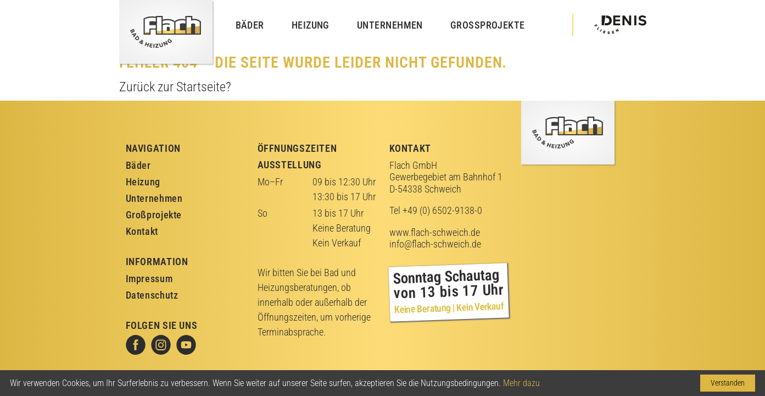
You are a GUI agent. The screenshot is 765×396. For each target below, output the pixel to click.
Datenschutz (152, 295)
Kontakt (142, 231)
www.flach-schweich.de (434, 232)
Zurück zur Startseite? (175, 87)
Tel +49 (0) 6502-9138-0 (435, 210)
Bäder (250, 25)
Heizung (311, 25)
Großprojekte (487, 25)
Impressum (149, 278)
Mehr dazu (521, 383)
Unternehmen (390, 25)
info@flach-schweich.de (435, 244)
